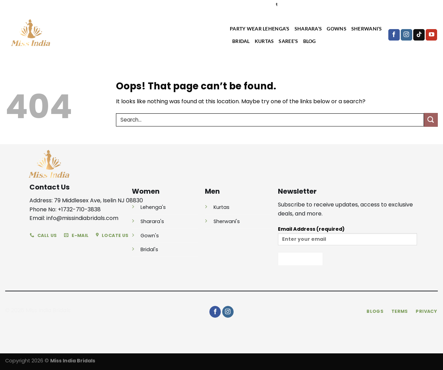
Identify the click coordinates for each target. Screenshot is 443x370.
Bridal (241, 41)
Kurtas (264, 41)
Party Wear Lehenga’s (260, 29)
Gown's (150, 235)
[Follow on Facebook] (394, 35)
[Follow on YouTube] (431, 35)
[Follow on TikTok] (419, 35)
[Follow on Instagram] (406, 35)
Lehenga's (153, 207)
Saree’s (288, 41)
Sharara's (152, 221)
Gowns (336, 29)
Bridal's (149, 249)
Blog (309, 41)
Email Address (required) (347, 238)
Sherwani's (227, 221)
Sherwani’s (366, 29)
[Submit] (431, 119)
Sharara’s (308, 29)
